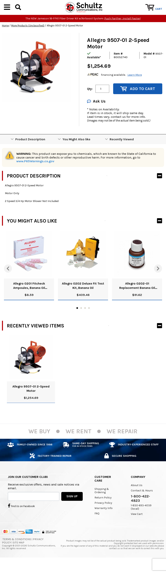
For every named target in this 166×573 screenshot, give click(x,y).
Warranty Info (103, 520)
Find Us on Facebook (21, 517)
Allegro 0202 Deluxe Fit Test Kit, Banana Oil (83, 298)
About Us (136, 497)
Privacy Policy (103, 514)
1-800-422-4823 (140, 510)
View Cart (137, 526)
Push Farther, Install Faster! (122, 30)
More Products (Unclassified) (27, 37)
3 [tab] (85, 320)
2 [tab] (81, 320)
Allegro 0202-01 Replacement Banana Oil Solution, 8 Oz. (137, 298)
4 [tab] (89, 320)
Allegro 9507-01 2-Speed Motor (31, 400)
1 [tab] (77, 320)
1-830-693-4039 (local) (141, 519)
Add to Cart (137, 100)
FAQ (96, 525)
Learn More (134, 86)
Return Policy (103, 509)
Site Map (18, 554)
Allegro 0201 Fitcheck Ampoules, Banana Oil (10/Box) (29, 298)
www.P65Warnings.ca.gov (35, 173)
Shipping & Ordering (101, 502)
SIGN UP (72, 508)
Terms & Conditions (17, 551)
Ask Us (96, 113)
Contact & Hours (142, 502)
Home (5, 37)
